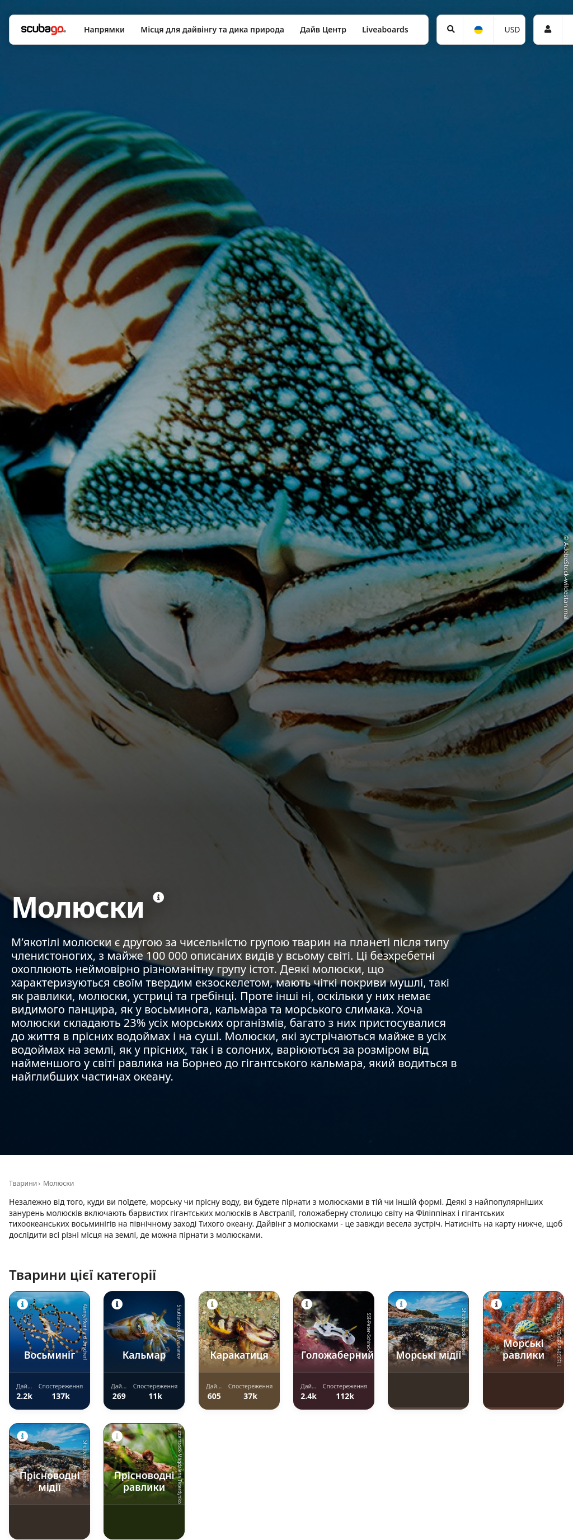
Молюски (58, 1183)
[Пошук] (450, 29)
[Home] (43, 29)
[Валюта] (509, 29)
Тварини (23, 1183)
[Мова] (478, 30)
